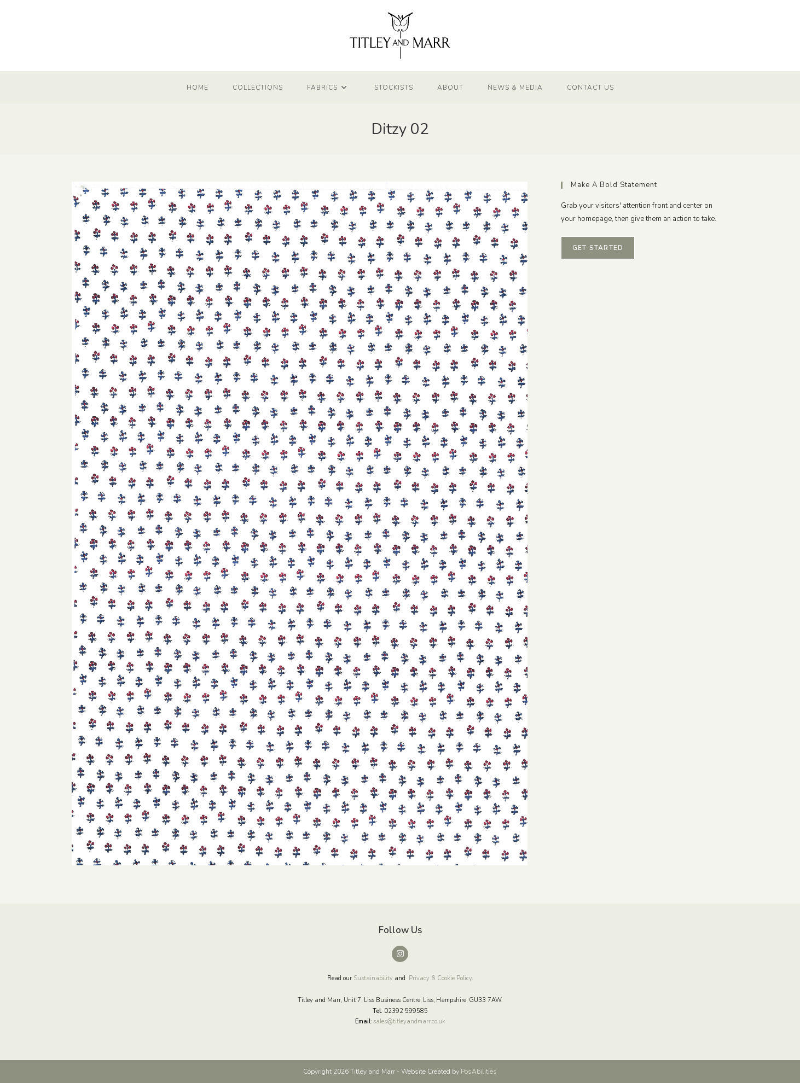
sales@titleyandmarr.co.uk (409, 1021)
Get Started (597, 247)
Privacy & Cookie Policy (440, 978)
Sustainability (373, 978)
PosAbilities (479, 1071)
